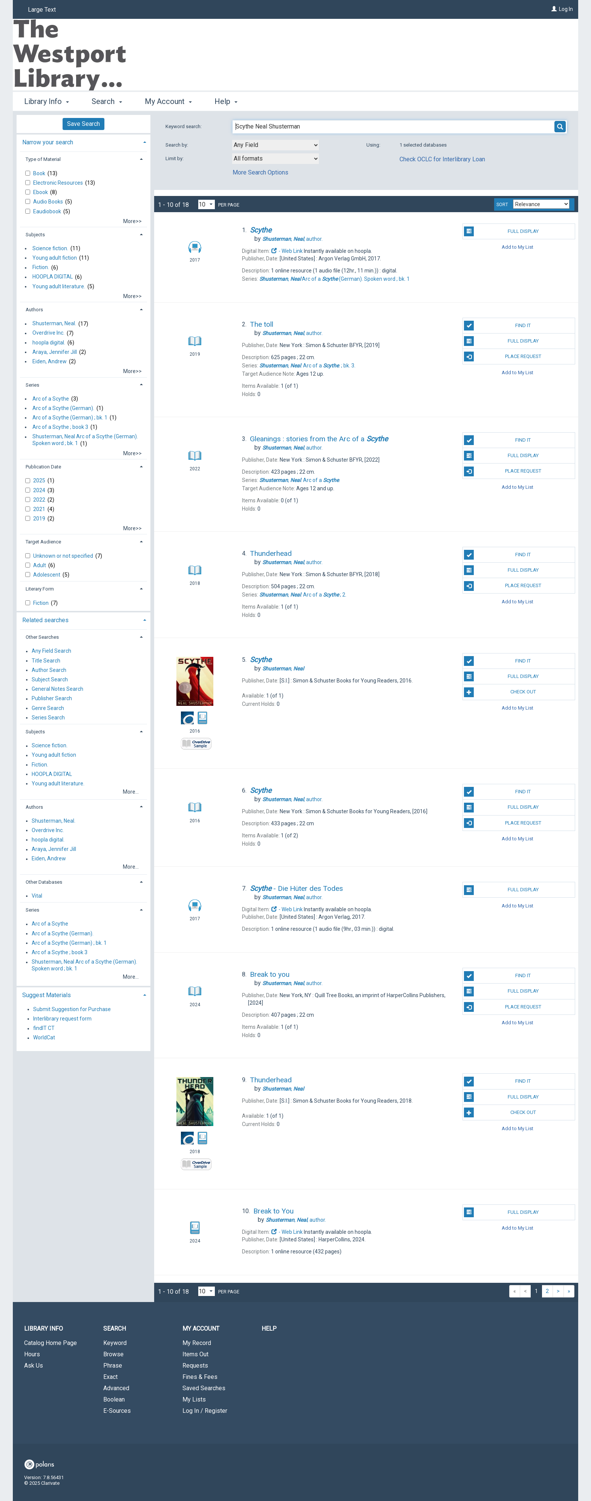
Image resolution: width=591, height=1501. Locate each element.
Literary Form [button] (40, 589)
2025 (39, 480)
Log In (566, 9)
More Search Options (260, 172)
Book (39, 173)
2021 (39, 509)
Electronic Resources (58, 183)
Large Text (42, 9)
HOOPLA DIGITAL (52, 277)
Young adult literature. (58, 286)
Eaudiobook (47, 211)
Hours (32, 1354)
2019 (39, 519)
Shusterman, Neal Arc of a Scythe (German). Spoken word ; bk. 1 (85, 440)
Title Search (46, 661)
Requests (195, 1365)
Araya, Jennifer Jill (54, 352)
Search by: (177, 145)
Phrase (112, 1365)
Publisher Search (52, 699)
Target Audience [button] (43, 542)
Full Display (501, 231)
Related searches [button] (45, 620)
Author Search (49, 670)
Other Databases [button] (44, 882)
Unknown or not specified (63, 556)
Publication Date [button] (43, 467)
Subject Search (50, 679)
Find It (497, 325)
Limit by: (175, 158)
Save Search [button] (83, 123)
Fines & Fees (199, 1376)
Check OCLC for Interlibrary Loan (442, 159)
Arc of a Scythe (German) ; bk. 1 (69, 418)
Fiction (41, 603)
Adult (40, 565)
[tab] (83, 141)
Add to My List (517, 247)
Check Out (500, 692)
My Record (196, 1342)
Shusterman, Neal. (54, 324)
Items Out (195, 1354)
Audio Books (48, 202)
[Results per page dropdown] (206, 204)
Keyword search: (184, 126)
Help (269, 1328)
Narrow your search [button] (47, 142)
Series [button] (32, 385)
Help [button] (225, 101)
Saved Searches (203, 1388)
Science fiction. (50, 248)
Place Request (502, 356)
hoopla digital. (48, 343)
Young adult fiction (54, 258)
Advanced (116, 1388)
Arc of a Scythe (50, 399)
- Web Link (287, 251)
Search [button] (107, 101)
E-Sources (117, 1410)
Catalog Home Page (50, 1342)
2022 (39, 500)
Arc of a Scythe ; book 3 (60, 427)
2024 (39, 490)
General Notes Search (57, 689)
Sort (502, 204)
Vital (37, 896)
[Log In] (554, 9)
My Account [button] (168, 101)
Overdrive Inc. (48, 333)
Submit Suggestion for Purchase (72, 1009)
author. (292, 239)
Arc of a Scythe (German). (63, 408)
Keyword (115, 1342)
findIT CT (44, 1028)
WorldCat (44, 1038)
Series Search (48, 718)
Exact (110, 1376)
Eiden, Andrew (49, 361)
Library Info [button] (46, 101)
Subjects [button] (35, 234)
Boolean (114, 1399)
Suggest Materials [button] (46, 995)
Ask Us (33, 1365)
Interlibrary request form (62, 1019)
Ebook (41, 192)
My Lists (194, 1399)
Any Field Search (51, 651)
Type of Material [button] (43, 159)
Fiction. (40, 268)
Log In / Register (204, 1410)
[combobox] (275, 145)
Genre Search (48, 708)
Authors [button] (34, 309)
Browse (113, 1354)
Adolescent (47, 575)
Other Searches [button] (42, 637)
